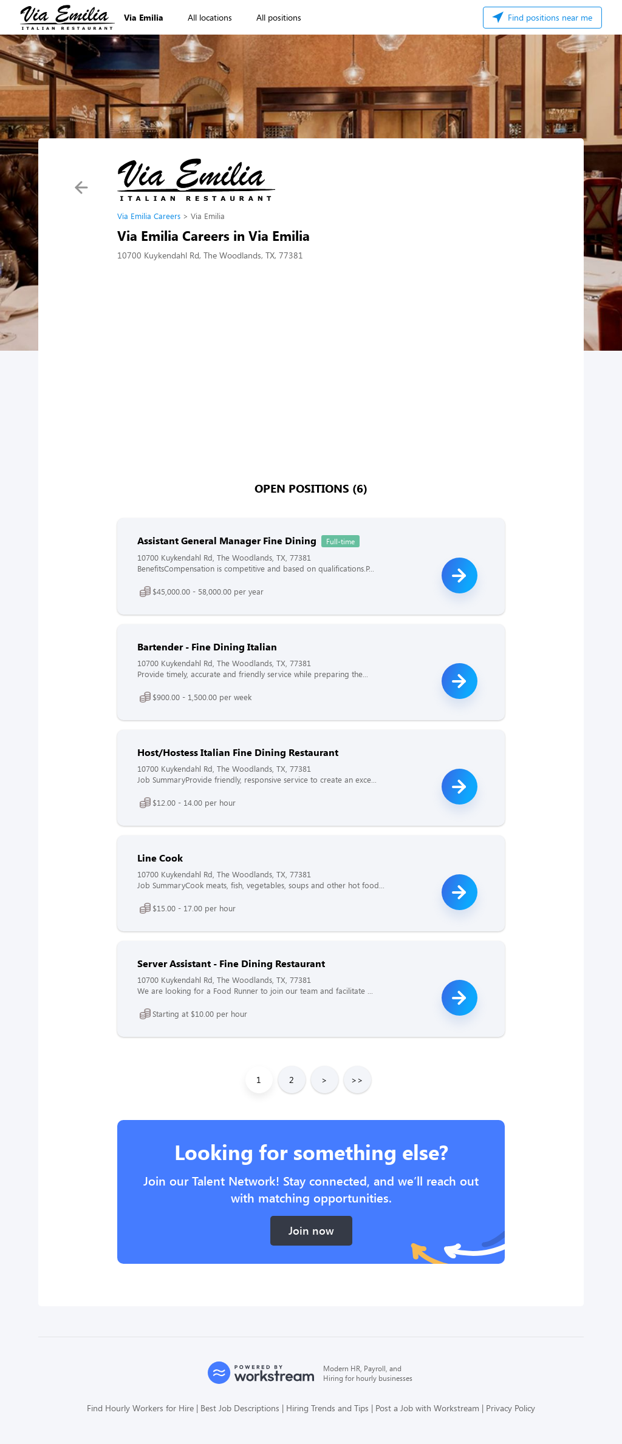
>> (357, 1079)
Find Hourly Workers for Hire (140, 1408)
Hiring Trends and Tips (327, 1408)
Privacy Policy (510, 1408)
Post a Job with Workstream (427, 1408)
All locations (210, 17)
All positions (278, 17)
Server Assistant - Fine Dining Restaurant (231, 963)
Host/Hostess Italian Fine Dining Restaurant (237, 752)
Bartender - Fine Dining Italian (207, 646)
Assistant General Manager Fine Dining (226, 540)
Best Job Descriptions (239, 1408)
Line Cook (160, 857)
